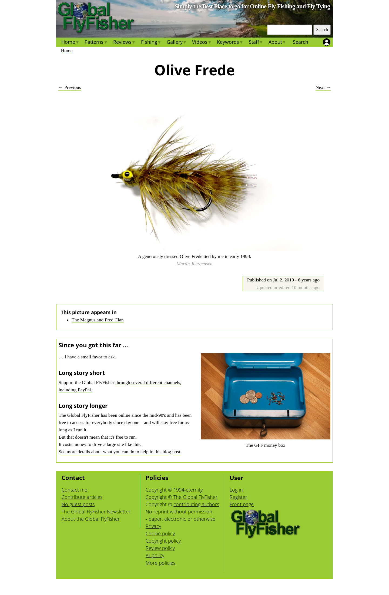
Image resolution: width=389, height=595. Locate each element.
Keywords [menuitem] (230, 43)
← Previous (69, 87)
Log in (236, 489)
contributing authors (196, 504)
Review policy (160, 548)
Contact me (74, 489)
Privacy (153, 526)
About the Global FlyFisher (91, 519)
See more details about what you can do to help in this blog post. (120, 451)
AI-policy (155, 555)
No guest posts (78, 504)
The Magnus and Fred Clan (98, 319)
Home (67, 50)
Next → (323, 87)
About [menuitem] (277, 43)
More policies (160, 563)
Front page (242, 504)
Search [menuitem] (300, 42)
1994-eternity (188, 489)
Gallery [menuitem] (176, 43)
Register (238, 497)
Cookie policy (160, 533)
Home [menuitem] (70, 43)
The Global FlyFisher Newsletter (96, 511)
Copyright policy (163, 540)
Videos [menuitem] (201, 43)
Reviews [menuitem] (124, 43)
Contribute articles (82, 497)
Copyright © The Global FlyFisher (181, 497)
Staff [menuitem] (256, 43)
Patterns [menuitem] (96, 43)
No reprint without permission (179, 511)
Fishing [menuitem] (151, 43)
